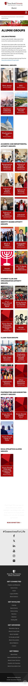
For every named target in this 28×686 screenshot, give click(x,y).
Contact (14, 646)
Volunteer (14, 617)
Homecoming (14, 611)
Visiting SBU (14, 619)
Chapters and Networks (14, 585)
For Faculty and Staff (14, 637)
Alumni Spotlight (14, 634)
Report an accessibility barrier (14, 677)
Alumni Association (14, 640)
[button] (14, 13)
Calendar (14, 605)
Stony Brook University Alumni (8, 16)
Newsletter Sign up (14, 628)
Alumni (14, 8)
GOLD (14, 590)
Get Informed (14, 625)
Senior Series (14, 588)
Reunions (14, 614)
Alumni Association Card (14, 666)
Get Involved (14, 602)
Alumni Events (14, 608)
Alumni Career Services (14, 660)
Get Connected (19, 16)
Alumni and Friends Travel (14, 657)
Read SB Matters (13, 522)
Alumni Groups (4, 18)
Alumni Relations (14, 643)
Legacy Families (14, 593)
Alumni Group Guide (14, 631)
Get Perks (14, 651)
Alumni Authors (14, 596)
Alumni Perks (14, 654)
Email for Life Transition (14, 663)
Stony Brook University (16, 679)
